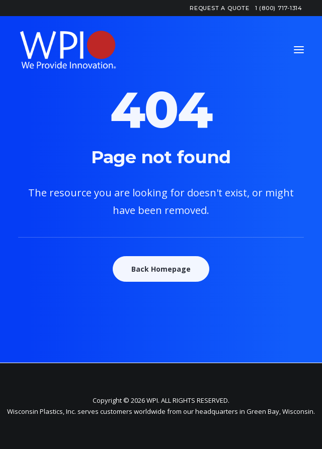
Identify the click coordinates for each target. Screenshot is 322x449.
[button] (299, 49)
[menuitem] (219, 8)
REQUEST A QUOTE (220, 8)
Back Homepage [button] (161, 269)
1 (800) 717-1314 (278, 8)
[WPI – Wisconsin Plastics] (68, 50)
